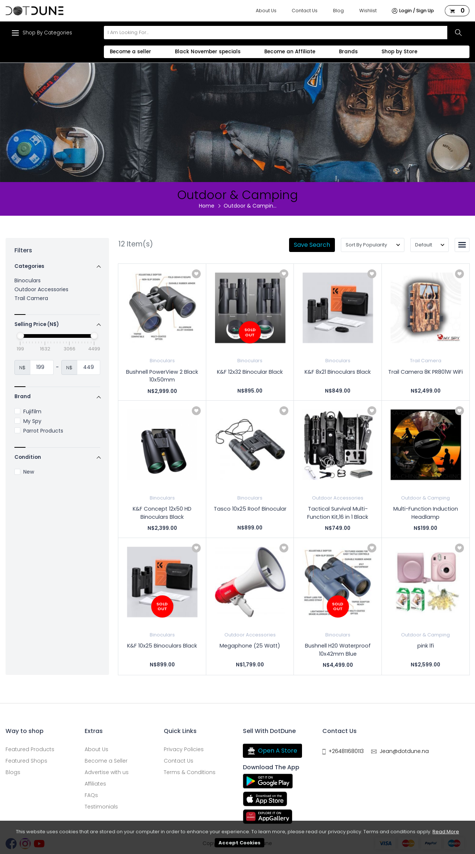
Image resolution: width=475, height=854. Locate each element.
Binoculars (27, 280)
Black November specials (208, 51)
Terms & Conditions (190, 772)
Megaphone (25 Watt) (250, 645)
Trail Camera (31, 298)
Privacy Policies (184, 749)
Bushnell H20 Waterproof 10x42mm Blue (338, 650)
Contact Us (305, 10)
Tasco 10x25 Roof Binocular (250, 508)
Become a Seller (106, 760)
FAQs (91, 795)
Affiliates (95, 783)
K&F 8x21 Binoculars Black (338, 372)
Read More (445, 831)
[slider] (20, 335)
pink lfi (425, 645)
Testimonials (101, 806)
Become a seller (130, 51)
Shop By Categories (41, 33)
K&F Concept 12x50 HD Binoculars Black (162, 513)
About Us (266, 10)
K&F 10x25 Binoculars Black (162, 645)
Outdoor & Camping (425, 498)
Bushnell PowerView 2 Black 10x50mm (162, 376)
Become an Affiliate (289, 51)
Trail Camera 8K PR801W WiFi (425, 372)
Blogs (13, 772)
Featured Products (30, 749)
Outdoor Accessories (41, 289)
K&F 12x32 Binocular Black (250, 372)
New (24, 472)
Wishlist (368, 10)
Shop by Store (399, 51)
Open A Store (272, 750)
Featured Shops (26, 760)
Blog (338, 10)
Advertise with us (107, 772)
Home (206, 205)
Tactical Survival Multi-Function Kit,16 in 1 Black (337, 513)
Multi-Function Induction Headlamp (425, 513)
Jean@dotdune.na (404, 751)
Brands (348, 51)
